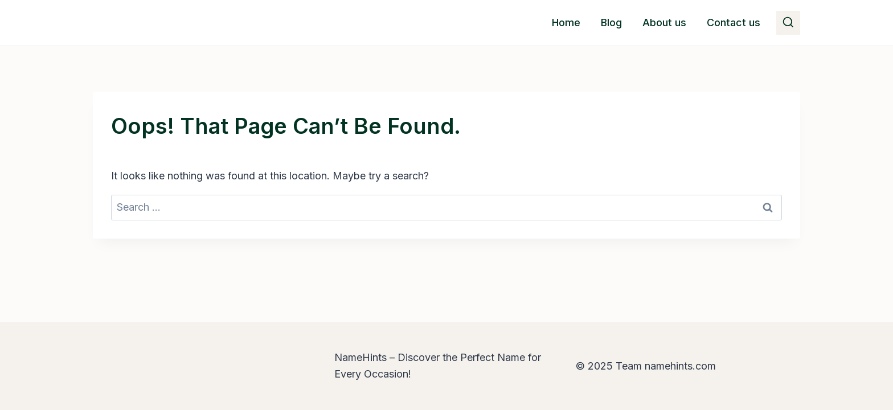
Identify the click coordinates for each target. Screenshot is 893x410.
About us (664, 22)
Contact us (733, 22)
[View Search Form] (788, 23)
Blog (611, 22)
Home (566, 22)
